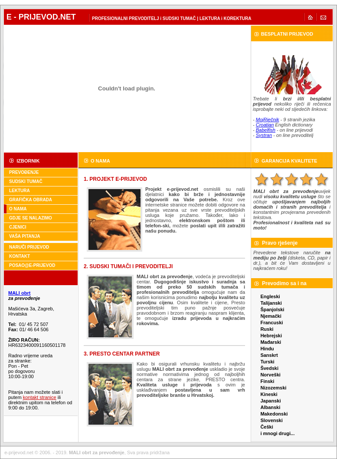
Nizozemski (273, 387)
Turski (267, 361)
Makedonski (274, 413)
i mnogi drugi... (277, 433)
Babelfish (265, 130)
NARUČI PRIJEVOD (29, 247)
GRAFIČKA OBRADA (30, 199)
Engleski (270, 296)
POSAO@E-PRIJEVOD (32, 265)
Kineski (268, 394)
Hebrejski (271, 335)
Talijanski (270, 303)
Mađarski (270, 342)
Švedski (269, 368)
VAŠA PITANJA (24, 236)
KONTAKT (19, 256)
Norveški (270, 374)
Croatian (265, 124)
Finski (267, 381)
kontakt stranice (39, 397)
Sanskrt (269, 355)
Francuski (271, 322)
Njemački (270, 316)
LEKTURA (19, 190)
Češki (266, 426)
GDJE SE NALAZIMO (30, 218)
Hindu (267, 348)
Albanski (270, 407)
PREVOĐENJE (24, 172)
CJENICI (17, 227)
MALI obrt (19, 293)
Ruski (266, 329)
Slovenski (271, 420)
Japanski (270, 400)
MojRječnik (267, 119)
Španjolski (272, 309)
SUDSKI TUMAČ (26, 181)
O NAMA (18, 208)
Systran (264, 135)
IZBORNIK (27, 160)
